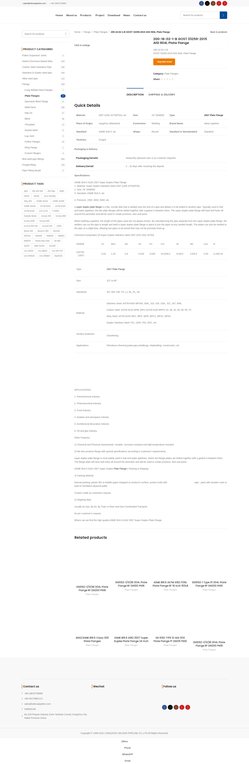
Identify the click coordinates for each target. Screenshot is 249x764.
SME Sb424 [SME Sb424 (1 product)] (39, 246)
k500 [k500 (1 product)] (59, 226)
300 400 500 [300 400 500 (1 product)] (37, 191)
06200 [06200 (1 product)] (36, 196)
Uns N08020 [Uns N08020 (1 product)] (29, 256)
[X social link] (207, 3)
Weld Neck (30, 107)
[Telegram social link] (172, 79)
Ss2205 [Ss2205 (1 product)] (52, 246)
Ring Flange (31, 147)
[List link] (54, 704)
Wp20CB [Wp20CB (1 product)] (58, 256)
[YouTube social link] (219, 3)
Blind (27, 118)
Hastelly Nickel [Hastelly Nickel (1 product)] (30, 216)
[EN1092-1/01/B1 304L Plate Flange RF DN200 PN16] (92, 563)
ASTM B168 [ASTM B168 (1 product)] (29, 211)
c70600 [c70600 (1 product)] (55, 211)
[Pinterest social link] (224, 3)
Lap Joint (29, 136)
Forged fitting (29, 164)
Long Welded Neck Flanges (39, 90)
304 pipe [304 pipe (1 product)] (51, 191)
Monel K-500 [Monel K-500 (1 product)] (43, 231)
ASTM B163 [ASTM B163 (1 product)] (45, 206)
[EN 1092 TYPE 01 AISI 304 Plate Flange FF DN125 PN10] (170, 616)
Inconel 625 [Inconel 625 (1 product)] (47, 226)
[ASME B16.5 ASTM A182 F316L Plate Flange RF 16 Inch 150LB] (170, 561)
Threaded (30, 124)
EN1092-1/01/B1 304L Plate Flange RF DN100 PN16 (131, 584)
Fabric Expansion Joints (34, 55)
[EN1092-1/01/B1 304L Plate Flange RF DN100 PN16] (131, 561)
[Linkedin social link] (169, 79)
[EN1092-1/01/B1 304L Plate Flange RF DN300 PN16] (209, 619)
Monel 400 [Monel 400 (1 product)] (28, 231)
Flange (25, 84)
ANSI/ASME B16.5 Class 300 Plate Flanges (92, 639)
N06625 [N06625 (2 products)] (27, 241)
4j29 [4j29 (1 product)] (26, 191)
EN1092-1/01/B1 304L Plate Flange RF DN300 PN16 (209, 644)
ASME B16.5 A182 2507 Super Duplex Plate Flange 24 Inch (131, 639)
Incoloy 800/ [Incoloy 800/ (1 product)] (61, 216)
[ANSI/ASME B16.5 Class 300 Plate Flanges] (92, 616)
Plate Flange (120, 468)
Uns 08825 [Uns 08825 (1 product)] (42, 251)
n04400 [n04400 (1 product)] (38, 236)
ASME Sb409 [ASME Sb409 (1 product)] (58, 201)
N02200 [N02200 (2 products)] (56, 231)
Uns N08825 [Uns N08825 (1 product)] (44, 256)
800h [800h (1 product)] (62, 191)
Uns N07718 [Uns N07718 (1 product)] (57, 251)
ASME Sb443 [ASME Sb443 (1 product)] (30, 206)
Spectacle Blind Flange (36, 101)
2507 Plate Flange (213, 115)
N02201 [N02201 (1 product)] (27, 236)
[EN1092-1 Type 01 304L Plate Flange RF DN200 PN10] (209, 561)
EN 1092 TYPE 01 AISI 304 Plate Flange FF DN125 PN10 (170, 639)
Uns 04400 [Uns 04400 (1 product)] (28, 251)
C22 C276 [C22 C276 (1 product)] (43, 211)
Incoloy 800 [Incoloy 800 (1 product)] (46, 216)
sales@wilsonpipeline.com (34, 3)
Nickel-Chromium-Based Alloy (37, 61)
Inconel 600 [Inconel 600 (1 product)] (44, 221)
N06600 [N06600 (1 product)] (50, 236)
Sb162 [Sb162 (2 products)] (27, 246)
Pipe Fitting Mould (31, 170)
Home (77, 32)
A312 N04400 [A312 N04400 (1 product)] (50, 196)
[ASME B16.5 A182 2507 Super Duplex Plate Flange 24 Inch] (131, 616)
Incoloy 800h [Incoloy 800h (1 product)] (29, 221)
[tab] (135, 93)
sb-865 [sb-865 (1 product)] (57, 241)
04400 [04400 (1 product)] (26, 196)
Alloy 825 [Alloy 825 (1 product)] (28, 201)
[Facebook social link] (201, 3)
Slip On (28, 113)
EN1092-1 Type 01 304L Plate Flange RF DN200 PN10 (209, 584)
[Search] (203, 15)
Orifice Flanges (32, 141)
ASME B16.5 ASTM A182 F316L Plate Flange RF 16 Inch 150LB (170, 584)
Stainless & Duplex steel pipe (37, 72)
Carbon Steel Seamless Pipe (36, 67)
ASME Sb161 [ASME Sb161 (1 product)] (42, 201)
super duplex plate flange (89, 207)
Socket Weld (31, 130)
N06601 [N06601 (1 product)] (61, 236)
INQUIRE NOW (164, 62)
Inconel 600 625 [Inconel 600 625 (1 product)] (31, 226)
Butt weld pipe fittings (33, 159)
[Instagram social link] (213, 3)
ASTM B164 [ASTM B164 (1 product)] (60, 206)
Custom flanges (33, 153)
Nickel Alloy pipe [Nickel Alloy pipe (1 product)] (42, 241)
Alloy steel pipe (30, 78)
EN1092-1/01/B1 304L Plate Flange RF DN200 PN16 (92, 588)
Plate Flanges (32, 96)
